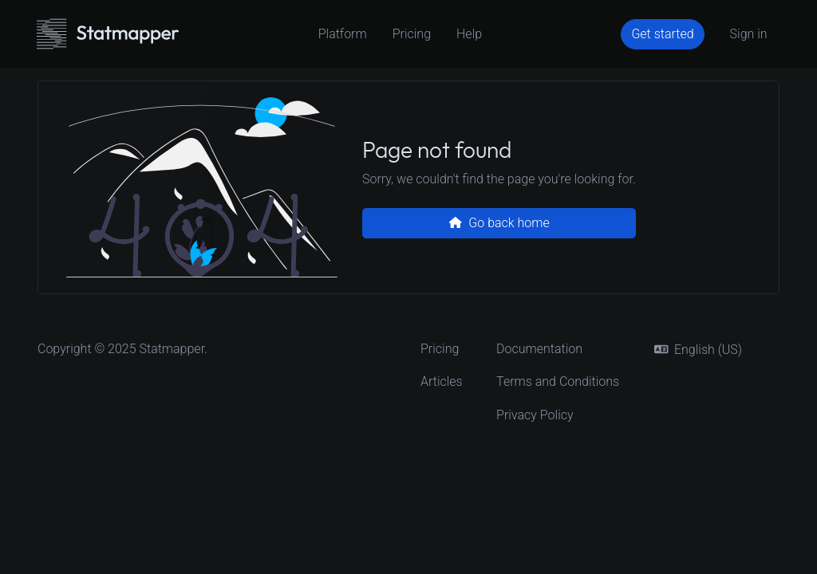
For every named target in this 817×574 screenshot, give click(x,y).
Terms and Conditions (557, 381)
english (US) (698, 349)
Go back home (499, 222)
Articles (441, 381)
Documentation (539, 348)
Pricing (412, 33)
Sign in (749, 33)
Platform (342, 33)
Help (469, 33)
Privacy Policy (534, 415)
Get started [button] (662, 33)
